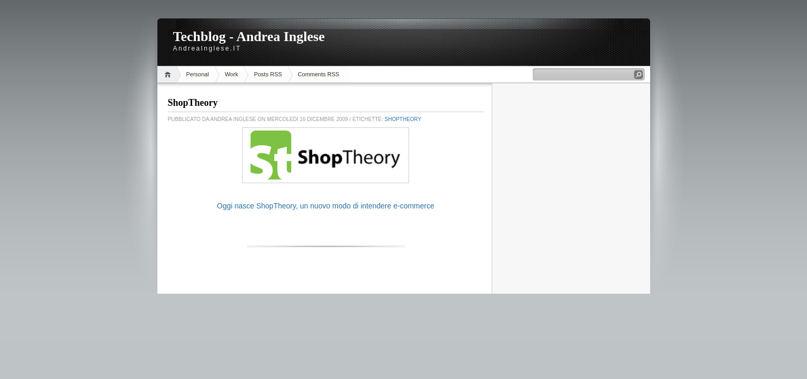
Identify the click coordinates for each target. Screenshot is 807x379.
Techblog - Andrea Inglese (249, 36)
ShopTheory (193, 102)
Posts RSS (268, 74)
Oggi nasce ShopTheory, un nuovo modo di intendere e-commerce (325, 206)
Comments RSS (319, 74)
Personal (197, 74)
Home (169, 74)
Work (231, 74)
